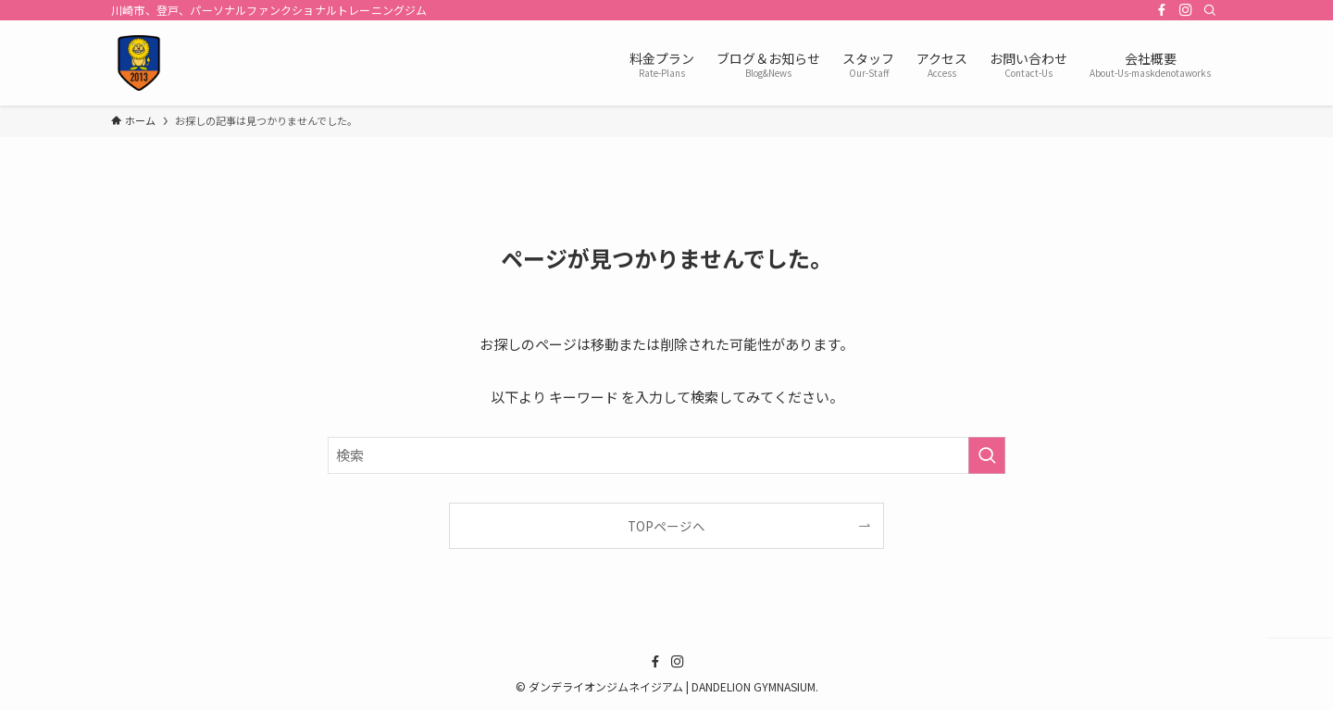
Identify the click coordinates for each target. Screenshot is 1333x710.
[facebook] (1162, 10)
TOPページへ (666, 526)
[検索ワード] (666, 455)
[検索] (1210, 10)
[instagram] (1186, 10)
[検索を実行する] (986, 455)
